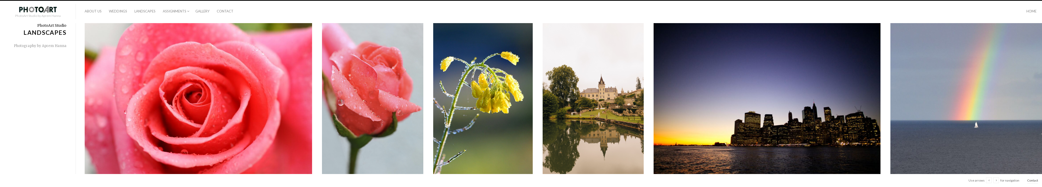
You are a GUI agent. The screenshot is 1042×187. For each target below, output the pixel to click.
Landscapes (145, 11)
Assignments (174, 11)
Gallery (202, 11)
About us (93, 11)
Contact (225, 11)
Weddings (118, 11)
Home (1031, 11)
